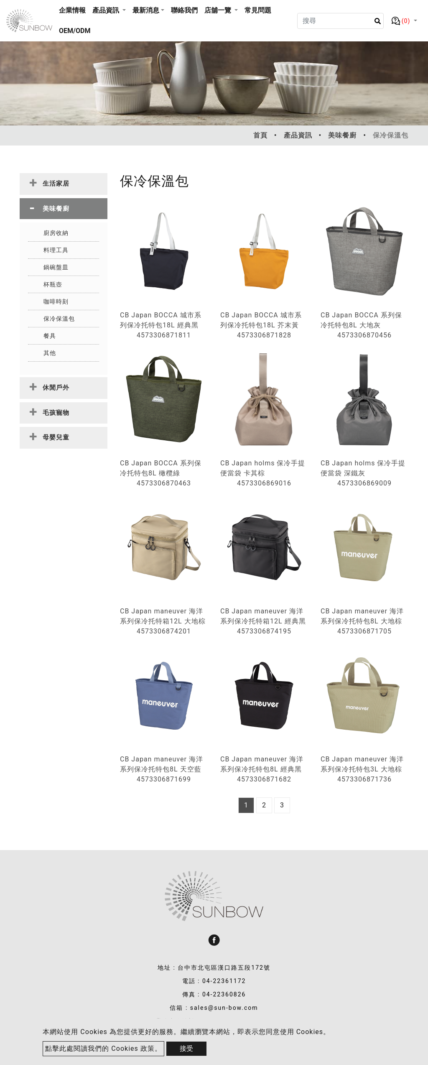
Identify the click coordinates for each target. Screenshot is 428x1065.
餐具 (49, 335)
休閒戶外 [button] (56, 387)
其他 (49, 353)
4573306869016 (264, 483)
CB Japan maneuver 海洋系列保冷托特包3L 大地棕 (362, 764)
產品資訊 (298, 135)
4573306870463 (164, 483)
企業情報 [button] (72, 10)
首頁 (260, 135)
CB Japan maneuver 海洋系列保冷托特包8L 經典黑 (261, 764)
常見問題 (258, 10)
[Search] (340, 21)
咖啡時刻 (56, 301)
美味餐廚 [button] (56, 208)
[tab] (63, 184)
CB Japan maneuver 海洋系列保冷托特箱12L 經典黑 (263, 616)
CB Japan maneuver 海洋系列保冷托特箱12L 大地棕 (163, 616)
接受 (186, 1048)
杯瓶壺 (52, 284)
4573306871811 (164, 335)
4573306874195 (264, 631)
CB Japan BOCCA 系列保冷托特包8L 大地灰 (361, 320)
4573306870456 (364, 335)
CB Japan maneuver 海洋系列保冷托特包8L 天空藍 (161, 764)
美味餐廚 (342, 135)
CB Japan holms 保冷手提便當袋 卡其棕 (262, 468)
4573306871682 (264, 779)
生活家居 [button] (56, 183)
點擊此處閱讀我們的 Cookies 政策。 (103, 1048)
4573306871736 (364, 779)
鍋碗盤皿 (56, 267)
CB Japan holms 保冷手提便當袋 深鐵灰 (363, 468)
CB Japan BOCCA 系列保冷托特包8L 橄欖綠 (160, 468)
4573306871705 (364, 631)
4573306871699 (164, 779)
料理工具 (56, 250)
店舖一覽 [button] (218, 10)
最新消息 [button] (145, 10)
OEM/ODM (74, 31)
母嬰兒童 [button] (56, 437)
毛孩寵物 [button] (56, 412)
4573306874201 (164, 631)
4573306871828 (264, 335)
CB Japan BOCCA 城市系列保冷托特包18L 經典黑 (160, 320)
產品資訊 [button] (106, 10)
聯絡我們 (184, 10)
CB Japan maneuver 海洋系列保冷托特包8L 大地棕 (362, 616)
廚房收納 (56, 233)
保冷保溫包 (59, 318)
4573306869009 (364, 483)
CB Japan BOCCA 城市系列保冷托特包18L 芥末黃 (261, 320)
